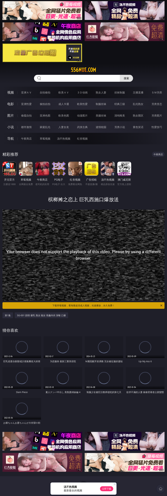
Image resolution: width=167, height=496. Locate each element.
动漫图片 (82, 115)
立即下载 (106, 488)
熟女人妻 (101, 92)
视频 (10, 92)
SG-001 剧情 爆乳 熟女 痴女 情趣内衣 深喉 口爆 (41, 315)
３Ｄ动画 (82, 92)
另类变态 (156, 104)
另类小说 (119, 127)
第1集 (8, 315)
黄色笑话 (138, 127)
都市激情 (26, 127)
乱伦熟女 (138, 104)
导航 (10, 138)
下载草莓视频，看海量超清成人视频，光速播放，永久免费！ (107, 305)
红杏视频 (82, 138)
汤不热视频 (63, 138)
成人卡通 (63, 104)
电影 (10, 104)
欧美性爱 (82, 104)
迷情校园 (101, 127)
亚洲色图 (45, 115)
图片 (10, 115)
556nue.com (83, 70)
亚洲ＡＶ (26, 92)
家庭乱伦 (45, 127)
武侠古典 (82, 127)
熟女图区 (138, 115)
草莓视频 (45, 138)
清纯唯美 (119, 115)
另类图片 (156, 115)
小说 (10, 127)
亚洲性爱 (26, 104)
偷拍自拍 (45, 104)
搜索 (126, 78)
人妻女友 (63, 127)
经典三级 (119, 104)
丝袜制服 (119, 92)
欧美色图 (63, 115)
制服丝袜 (101, 104)
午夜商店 (26, 138)
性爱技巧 (156, 127)
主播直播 (138, 92)
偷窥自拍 (26, 115)
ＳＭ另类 (156, 92)
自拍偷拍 (45, 92)
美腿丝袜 (101, 115)
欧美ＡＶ (63, 92)
